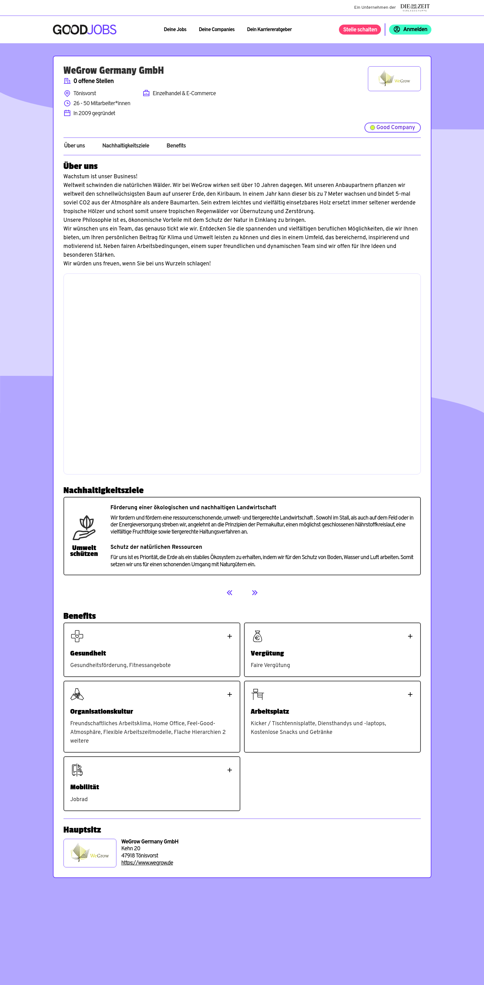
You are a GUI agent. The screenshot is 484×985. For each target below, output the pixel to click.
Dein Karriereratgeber (269, 30)
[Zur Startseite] (85, 30)
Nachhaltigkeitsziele (125, 146)
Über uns (74, 146)
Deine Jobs (175, 30)
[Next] (254, 592)
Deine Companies (217, 30)
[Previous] (229, 592)
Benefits (176, 146)
